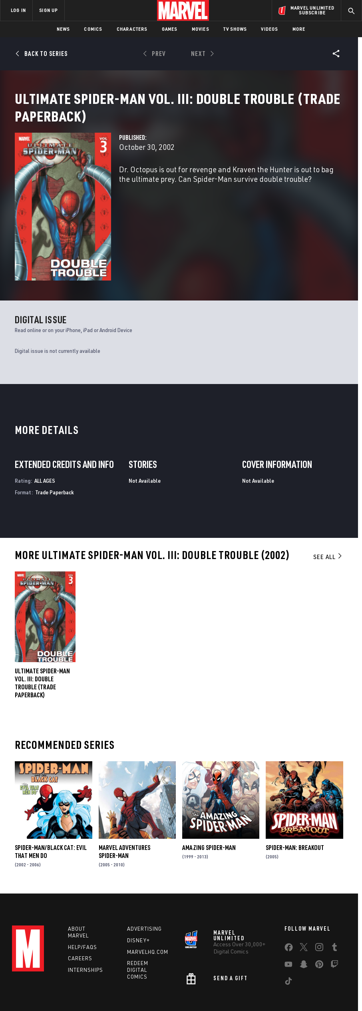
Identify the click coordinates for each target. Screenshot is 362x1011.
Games (169, 29)
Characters (132, 29)
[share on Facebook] (288, 906)
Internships (85, 926)
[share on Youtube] (288, 923)
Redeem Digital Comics (137, 927)
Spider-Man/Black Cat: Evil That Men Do (51, 808)
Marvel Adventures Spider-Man (124, 808)
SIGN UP (48, 10)
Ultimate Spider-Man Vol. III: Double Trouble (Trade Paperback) (42, 640)
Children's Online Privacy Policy (251, 984)
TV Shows (235, 29)
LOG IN (18, 10)
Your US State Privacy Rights (127, 984)
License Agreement (313, 984)
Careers (80, 915)
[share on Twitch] (334, 923)
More (299, 29)
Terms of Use (38, 984)
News (63, 29)
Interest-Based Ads (159, 994)
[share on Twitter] (304, 906)
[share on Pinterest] (319, 923)
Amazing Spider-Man (209, 804)
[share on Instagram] (319, 906)
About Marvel (78, 889)
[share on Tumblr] (334, 906)
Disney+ (138, 897)
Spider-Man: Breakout (295, 804)
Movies (200, 29)
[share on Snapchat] (304, 923)
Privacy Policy (74, 984)
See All (328, 513)
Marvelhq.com (147, 909)
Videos (269, 29)
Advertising (144, 885)
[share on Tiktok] (288, 939)
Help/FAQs (82, 904)
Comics (93, 29)
